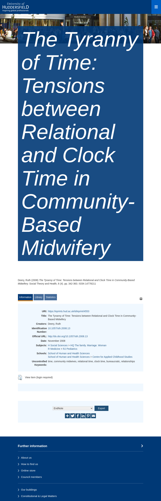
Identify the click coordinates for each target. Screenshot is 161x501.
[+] (141, 299)
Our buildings (29, 489)
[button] (20, 377)
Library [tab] (38, 297)
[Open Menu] (156, 7)
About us (26, 457)
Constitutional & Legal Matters (39, 496)
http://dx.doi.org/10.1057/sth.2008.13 (68, 336)
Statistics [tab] (51, 297)
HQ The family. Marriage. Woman (88, 345)
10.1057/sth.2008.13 (59, 328)
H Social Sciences (58, 345)
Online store (28, 470)
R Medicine (54, 348)
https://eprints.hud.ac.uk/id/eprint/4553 (68, 311)
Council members (31, 476)
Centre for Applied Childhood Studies (112, 356)
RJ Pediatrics (70, 348)
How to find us (29, 464)
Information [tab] (25, 297)
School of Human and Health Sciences (69, 353)
